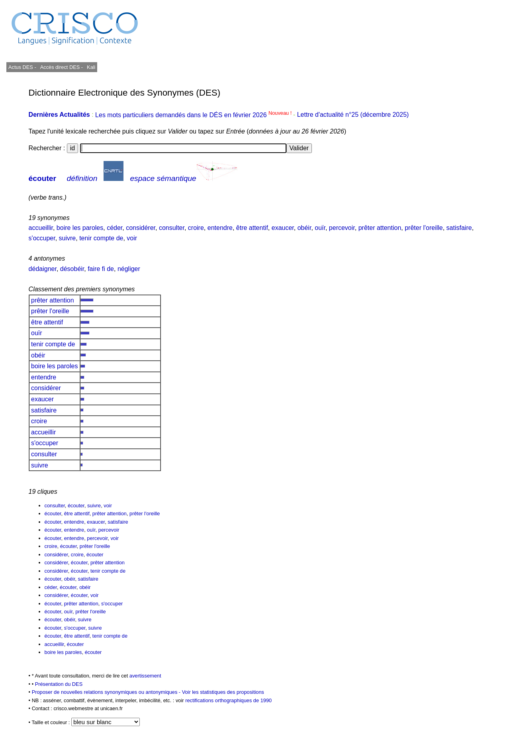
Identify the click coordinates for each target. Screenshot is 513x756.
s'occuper (42, 238)
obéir (304, 227)
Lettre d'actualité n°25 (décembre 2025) (353, 115)
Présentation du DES (59, 684)
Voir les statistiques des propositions (223, 692)
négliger (128, 268)
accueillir (41, 227)
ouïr (320, 227)
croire (196, 227)
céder (114, 227)
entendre (220, 227)
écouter (42, 178)
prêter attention (379, 227)
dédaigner (43, 268)
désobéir (72, 268)
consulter (171, 227)
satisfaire (459, 227)
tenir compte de (101, 238)
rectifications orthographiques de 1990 (228, 700)
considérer (140, 227)
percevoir (342, 227)
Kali (91, 67)
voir (132, 238)
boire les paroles (80, 227)
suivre (67, 238)
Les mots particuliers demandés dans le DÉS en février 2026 (194, 115)
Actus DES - (22, 67)
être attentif (252, 227)
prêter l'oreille (424, 227)
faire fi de (101, 268)
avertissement (145, 676)
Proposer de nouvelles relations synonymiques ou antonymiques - (107, 692)
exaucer (283, 227)
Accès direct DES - (61, 67)
